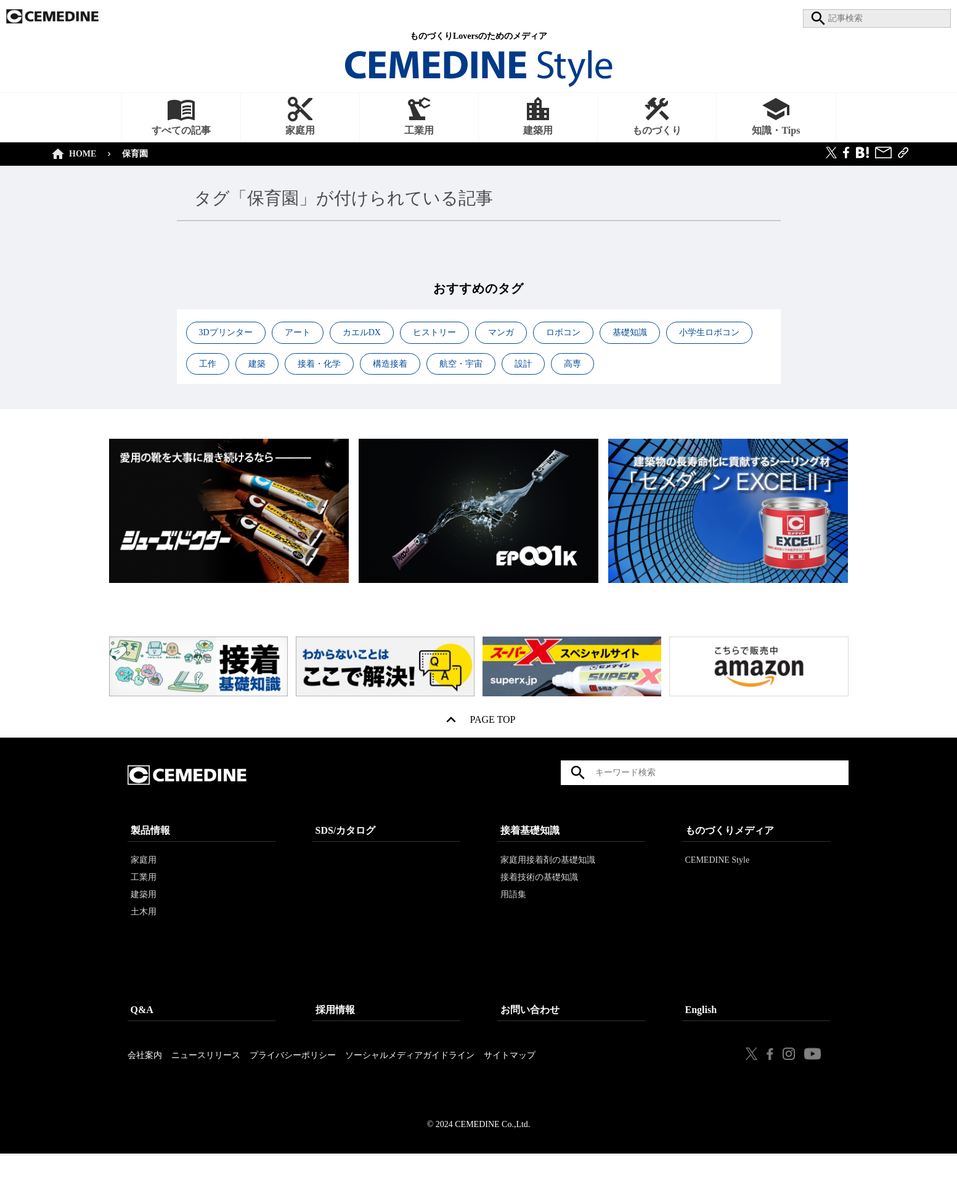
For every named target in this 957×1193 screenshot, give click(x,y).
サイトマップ (510, 1081)
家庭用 (144, 885)
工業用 (144, 903)
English (701, 1035)
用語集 (513, 920)
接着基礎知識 (530, 856)
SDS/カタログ (346, 856)
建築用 (144, 920)
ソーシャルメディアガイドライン (409, 1081)
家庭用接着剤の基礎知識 (547, 885)
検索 (578, 785)
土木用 (144, 937)
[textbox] (705, 785)
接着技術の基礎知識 (539, 903)
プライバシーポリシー (293, 1081)
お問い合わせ (530, 1035)
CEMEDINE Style (717, 885)
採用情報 (335, 1035)
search (815, 18)
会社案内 (145, 1081)
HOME (80, 153)
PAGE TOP (493, 722)
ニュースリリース (205, 1081)
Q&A (142, 1035)
